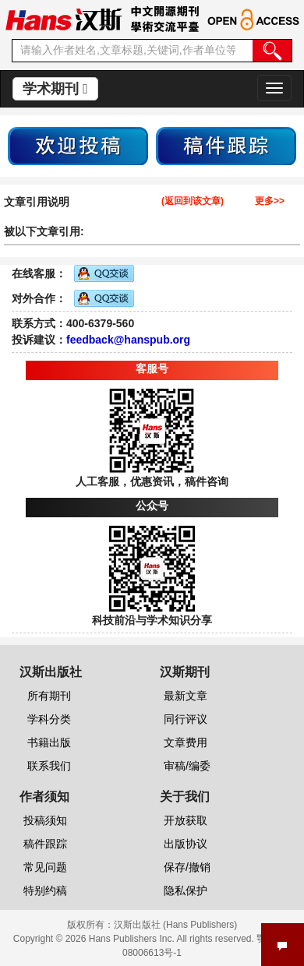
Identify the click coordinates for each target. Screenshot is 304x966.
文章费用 (185, 742)
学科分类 (49, 719)
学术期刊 (55, 89)
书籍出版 (49, 742)
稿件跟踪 (45, 843)
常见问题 (45, 867)
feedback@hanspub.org (128, 339)
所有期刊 (49, 695)
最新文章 (185, 695)
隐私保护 (185, 890)
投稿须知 (45, 820)
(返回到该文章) (192, 201)
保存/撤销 (187, 867)
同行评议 (185, 719)
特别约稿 (45, 890)
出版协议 (185, 843)
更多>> (270, 201)
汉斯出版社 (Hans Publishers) (176, 924)
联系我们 (49, 766)
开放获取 (185, 820)
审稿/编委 (187, 766)
